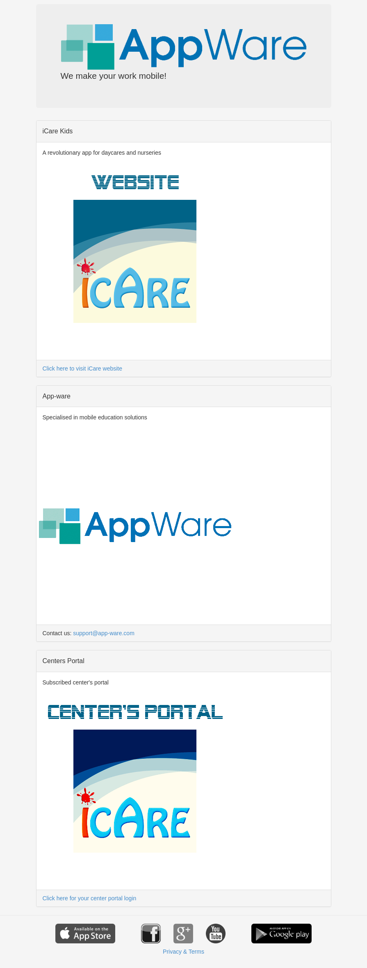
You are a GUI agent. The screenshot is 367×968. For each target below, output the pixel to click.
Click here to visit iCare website (83, 368)
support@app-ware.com (103, 633)
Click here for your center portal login (90, 898)
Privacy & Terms (183, 951)
